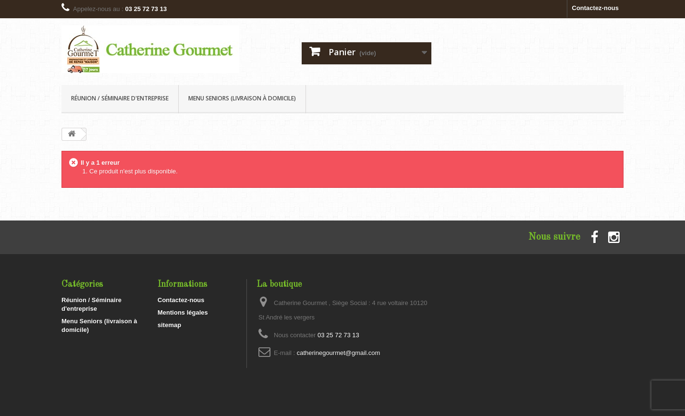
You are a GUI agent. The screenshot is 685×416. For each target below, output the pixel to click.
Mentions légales (183, 312)
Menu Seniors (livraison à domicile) (242, 98)
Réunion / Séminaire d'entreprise (120, 98)
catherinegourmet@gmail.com (338, 352)
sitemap (169, 325)
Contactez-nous (595, 8)
